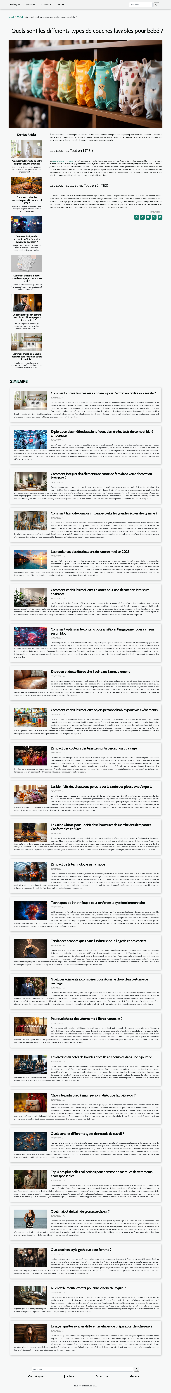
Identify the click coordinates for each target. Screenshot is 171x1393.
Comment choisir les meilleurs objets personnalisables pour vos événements (104, 710)
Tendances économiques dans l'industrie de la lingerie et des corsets (98, 941)
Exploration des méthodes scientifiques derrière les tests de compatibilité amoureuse (102, 434)
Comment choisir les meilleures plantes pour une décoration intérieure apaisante (100, 592)
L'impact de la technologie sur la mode (78, 864)
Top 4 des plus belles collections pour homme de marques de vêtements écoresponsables (101, 1174)
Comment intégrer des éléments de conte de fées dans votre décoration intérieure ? (101, 476)
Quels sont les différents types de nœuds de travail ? (87, 1134)
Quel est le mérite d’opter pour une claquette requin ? (88, 1288)
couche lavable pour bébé (62, 160)
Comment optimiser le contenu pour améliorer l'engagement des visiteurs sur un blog (102, 631)
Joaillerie (30, 4)
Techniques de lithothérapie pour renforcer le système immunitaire (98, 903)
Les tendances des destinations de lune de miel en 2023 (90, 552)
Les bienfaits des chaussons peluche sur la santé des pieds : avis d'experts (101, 787)
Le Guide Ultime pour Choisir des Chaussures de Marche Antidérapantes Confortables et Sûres (101, 827)
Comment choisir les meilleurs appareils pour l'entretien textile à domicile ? (27, 356)
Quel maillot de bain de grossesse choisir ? (80, 1211)
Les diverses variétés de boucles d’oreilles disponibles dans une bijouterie (101, 1057)
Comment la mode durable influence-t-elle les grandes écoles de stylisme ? (104, 513)
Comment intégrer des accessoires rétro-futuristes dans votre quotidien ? (27, 239)
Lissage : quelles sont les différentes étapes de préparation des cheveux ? (101, 1326)
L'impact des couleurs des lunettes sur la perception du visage (94, 748)
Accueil (11, 17)
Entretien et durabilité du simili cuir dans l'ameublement (90, 672)
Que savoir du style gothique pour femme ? (81, 1250)
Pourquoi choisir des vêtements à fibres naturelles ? (86, 1019)
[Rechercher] (141, 4)
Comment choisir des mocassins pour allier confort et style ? (27, 200)
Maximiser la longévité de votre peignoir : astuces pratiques (27, 162)
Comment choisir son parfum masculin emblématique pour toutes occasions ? (27, 317)
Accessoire (46, 4)
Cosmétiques (14, 4)
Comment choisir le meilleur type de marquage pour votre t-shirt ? (27, 278)
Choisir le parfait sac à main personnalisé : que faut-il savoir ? (93, 1095)
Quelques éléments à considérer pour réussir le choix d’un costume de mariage (99, 981)
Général (61, 4)
